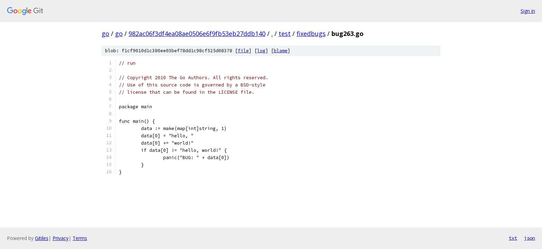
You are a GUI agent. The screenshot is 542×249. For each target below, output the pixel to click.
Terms (80, 238)
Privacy (60, 238)
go (105, 33)
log (261, 51)
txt (513, 238)
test (285, 33)
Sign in (528, 11)
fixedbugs (311, 33)
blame (281, 51)
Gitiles (41, 238)
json (529, 238)
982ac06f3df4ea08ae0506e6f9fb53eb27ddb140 (197, 33)
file (243, 51)
